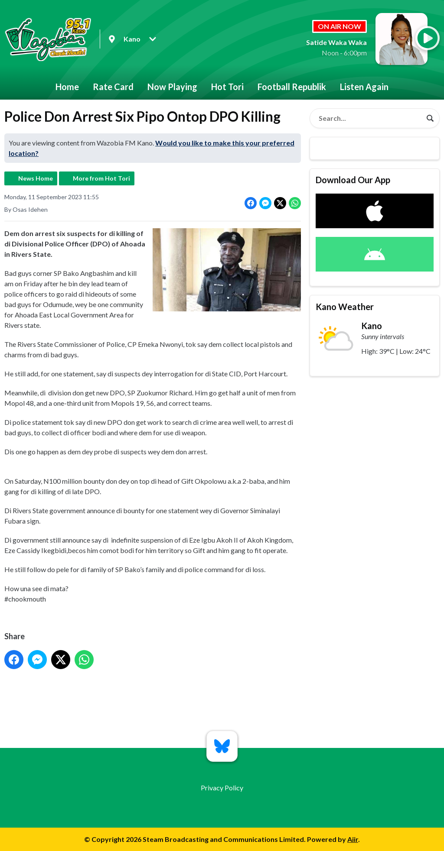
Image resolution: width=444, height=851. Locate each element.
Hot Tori (227, 86)
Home (67, 86)
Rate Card (113, 86)
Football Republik (292, 86)
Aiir (352, 839)
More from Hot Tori (101, 178)
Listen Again (364, 86)
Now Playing (172, 86)
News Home (35, 178)
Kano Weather (345, 306)
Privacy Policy (222, 787)
